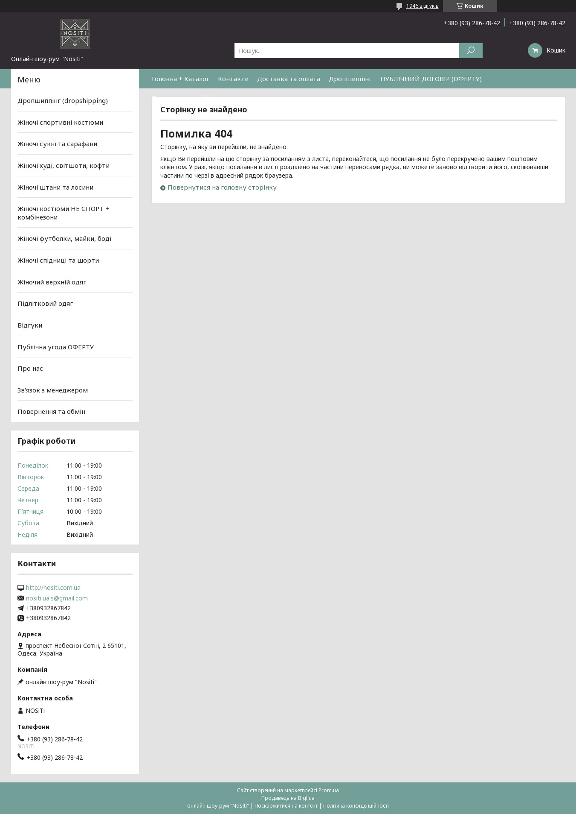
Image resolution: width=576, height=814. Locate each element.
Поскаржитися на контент (286, 805)
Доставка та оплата (288, 78)
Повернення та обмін (186, 98)
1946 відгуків (422, 5)
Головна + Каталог (180, 78)
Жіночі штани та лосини (55, 186)
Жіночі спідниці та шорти (58, 260)
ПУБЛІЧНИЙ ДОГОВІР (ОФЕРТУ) (431, 78)
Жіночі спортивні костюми (60, 122)
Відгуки (29, 325)
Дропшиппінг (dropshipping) (62, 100)
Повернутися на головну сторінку (222, 187)
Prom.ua (328, 790)
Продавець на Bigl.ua (288, 798)
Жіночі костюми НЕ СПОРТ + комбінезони (63, 212)
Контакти (233, 78)
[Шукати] (471, 50)
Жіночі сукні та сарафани (57, 143)
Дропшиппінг (350, 78)
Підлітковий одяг (45, 303)
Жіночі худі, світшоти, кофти (63, 165)
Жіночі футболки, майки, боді (64, 238)
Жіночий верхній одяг (51, 282)
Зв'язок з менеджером (52, 390)
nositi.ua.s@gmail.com (57, 598)
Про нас (30, 368)
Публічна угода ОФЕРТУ (55, 346)
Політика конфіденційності (356, 805)
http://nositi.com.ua (53, 587)
